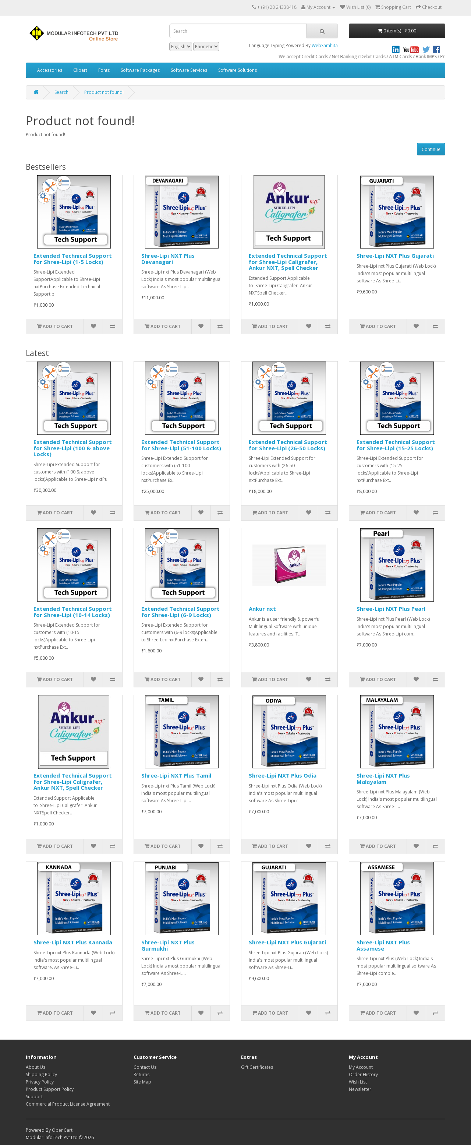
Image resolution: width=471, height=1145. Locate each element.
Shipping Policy (41, 1074)
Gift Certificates (257, 1067)
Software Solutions (237, 70)
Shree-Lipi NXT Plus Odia (282, 775)
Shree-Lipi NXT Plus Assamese (383, 945)
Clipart (80, 70)
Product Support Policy (50, 1089)
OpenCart (62, 1130)
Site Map (142, 1082)
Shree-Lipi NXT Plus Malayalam (383, 778)
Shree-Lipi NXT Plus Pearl (391, 608)
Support (34, 1096)
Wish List (358, 1082)
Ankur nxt (262, 608)
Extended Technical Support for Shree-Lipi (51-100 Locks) (181, 445)
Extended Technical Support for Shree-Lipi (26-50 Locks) (288, 445)
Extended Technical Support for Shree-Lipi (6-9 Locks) (180, 612)
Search (61, 92)
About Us (35, 1067)
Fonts (104, 70)
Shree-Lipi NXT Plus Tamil (176, 775)
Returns (141, 1074)
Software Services (189, 70)
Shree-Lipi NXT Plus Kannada (72, 942)
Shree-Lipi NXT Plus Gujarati (395, 255)
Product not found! (104, 92)
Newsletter (360, 1089)
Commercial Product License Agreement (68, 1104)
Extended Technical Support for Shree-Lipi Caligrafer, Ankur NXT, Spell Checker (288, 261)
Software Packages (140, 70)
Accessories (49, 70)
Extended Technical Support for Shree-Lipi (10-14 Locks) (72, 612)
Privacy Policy (40, 1082)
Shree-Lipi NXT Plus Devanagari (168, 258)
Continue (431, 149)
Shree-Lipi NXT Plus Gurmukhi (168, 945)
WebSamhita (325, 45)
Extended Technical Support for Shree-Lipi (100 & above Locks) (72, 448)
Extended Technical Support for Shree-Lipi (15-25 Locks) (396, 445)
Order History (363, 1074)
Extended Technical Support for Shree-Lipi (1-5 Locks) (72, 258)
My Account (361, 1067)
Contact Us (145, 1067)
